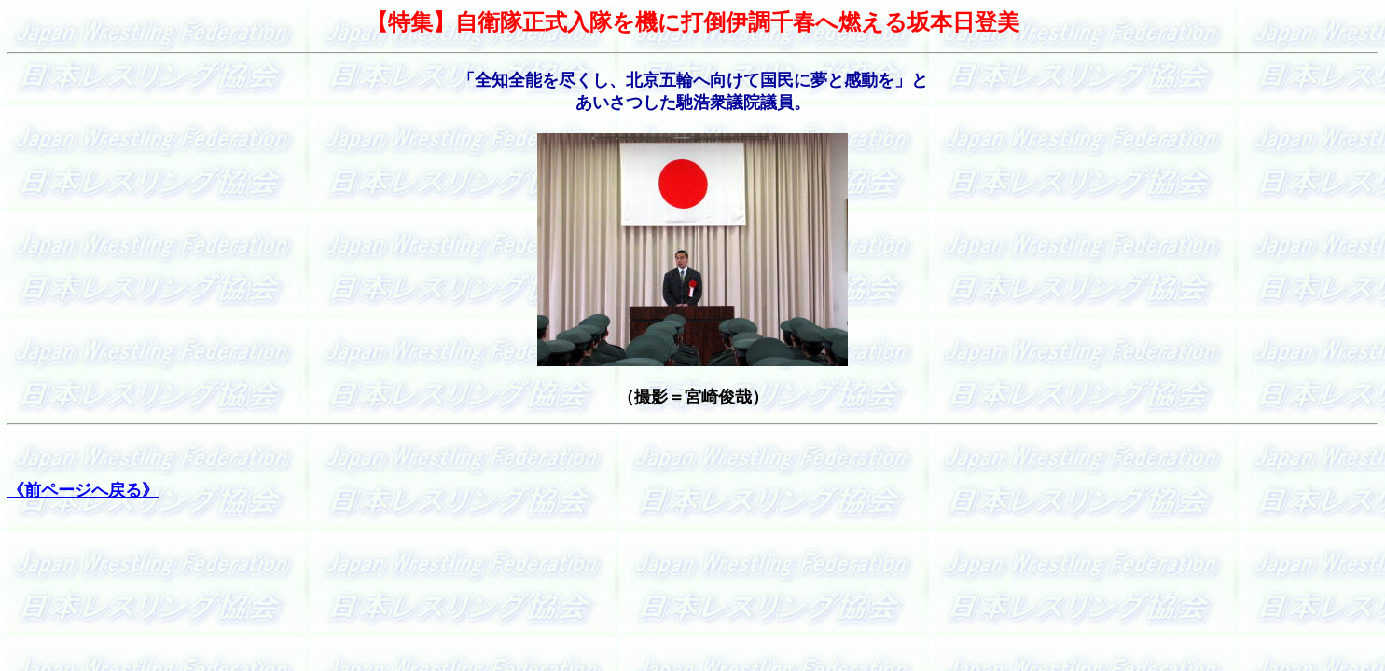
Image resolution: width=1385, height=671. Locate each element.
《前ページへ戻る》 (83, 490)
